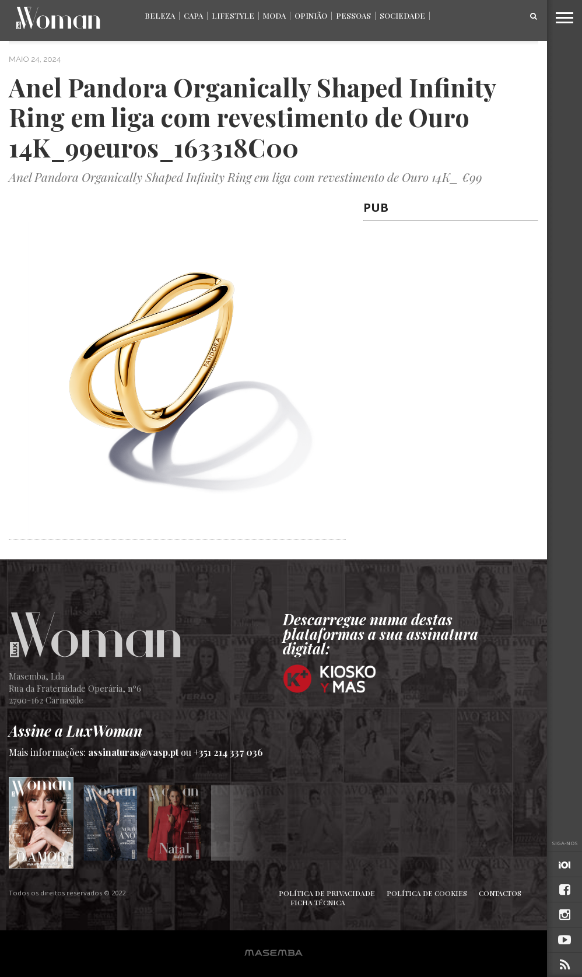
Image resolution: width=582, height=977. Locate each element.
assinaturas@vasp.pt (133, 752)
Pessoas (353, 15)
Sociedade (402, 15)
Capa (193, 15)
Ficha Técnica (317, 902)
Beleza (160, 15)
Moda (274, 15)
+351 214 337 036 (228, 752)
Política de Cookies (427, 893)
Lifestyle (233, 15)
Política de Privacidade (327, 893)
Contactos (500, 893)
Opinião (310, 15)
